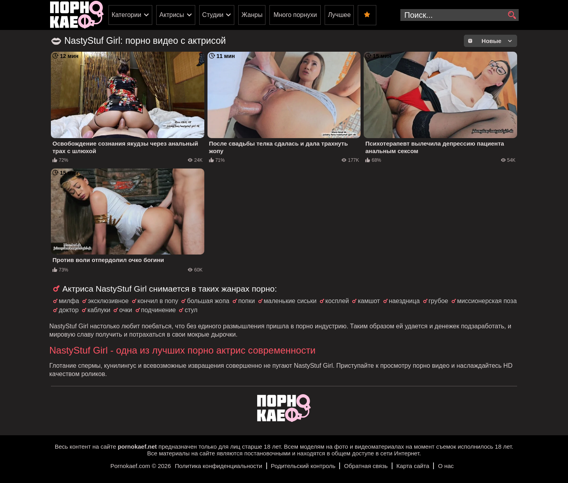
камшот (369, 301)
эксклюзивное (108, 301)
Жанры (251, 14)
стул (191, 310)
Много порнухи (295, 14)
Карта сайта (413, 465)
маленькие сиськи (290, 301)
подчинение (158, 310)
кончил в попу (158, 301)
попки (246, 301)
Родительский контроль (303, 465)
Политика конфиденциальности (218, 465)
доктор (68, 310)
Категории (126, 14)
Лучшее (339, 14)
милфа (69, 301)
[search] (512, 15)
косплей (337, 301)
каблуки (99, 310)
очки (125, 310)
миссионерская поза (487, 301)
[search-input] (459, 15)
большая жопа (208, 301)
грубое (438, 301)
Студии (213, 14)
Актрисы (171, 14)
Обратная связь (366, 465)
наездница (404, 301)
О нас (446, 465)
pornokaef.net (137, 446)
